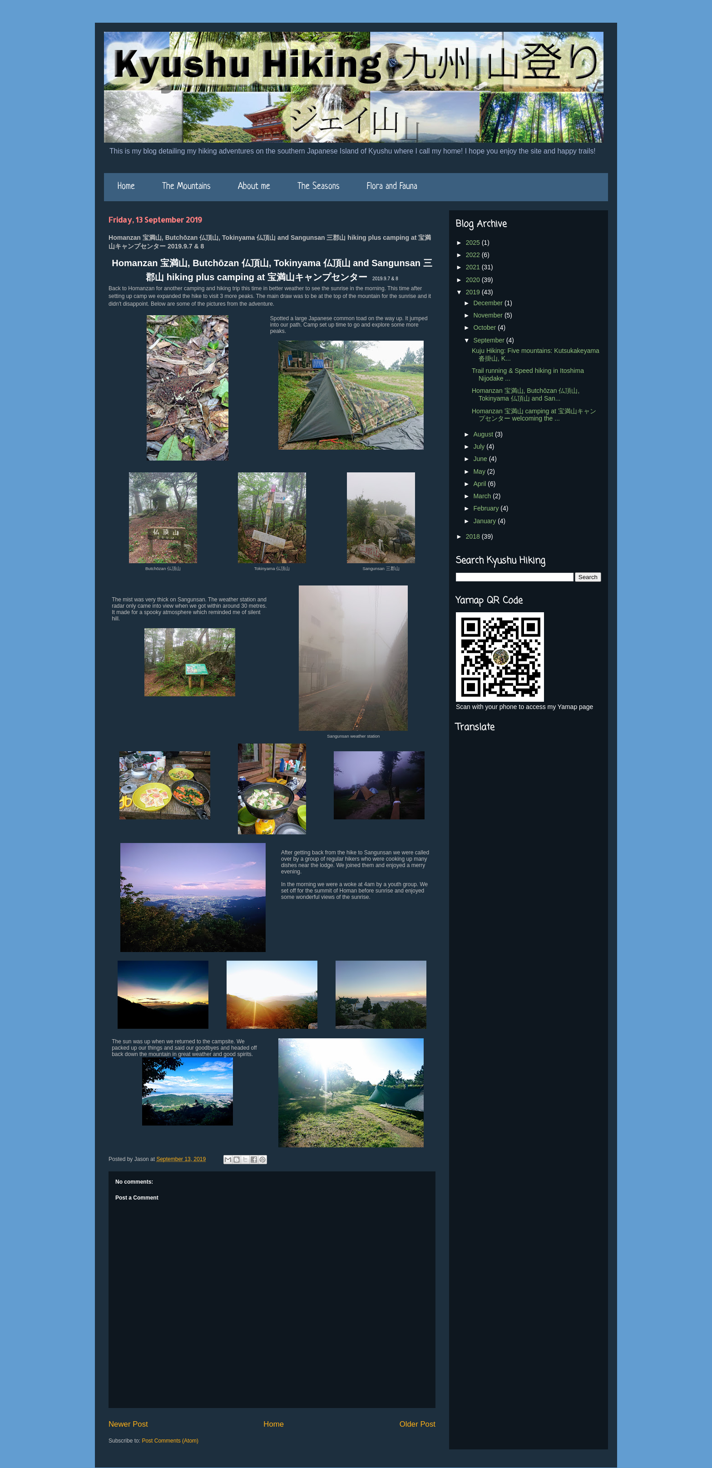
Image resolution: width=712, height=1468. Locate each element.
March (483, 496)
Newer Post (128, 1424)
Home (126, 187)
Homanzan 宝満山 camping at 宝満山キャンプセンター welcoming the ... (534, 414)
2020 (474, 279)
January (485, 521)
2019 (474, 292)
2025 (474, 242)
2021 (474, 267)
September (489, 340)
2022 (474, 254)
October (485, 327)
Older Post (417, 1424)
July (479, 446)
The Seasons (318, 187)
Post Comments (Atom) (170, 1441)
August (483, 434)
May (480, 471)
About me (254, 187)
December (488, 303)
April (480, 483)
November (488, 315)
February (486, 508)
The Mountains (186, 187)
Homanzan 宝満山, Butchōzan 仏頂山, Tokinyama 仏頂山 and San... (525, 394)
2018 (474, 536)
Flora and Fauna (392, 187)
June (481, 458)
